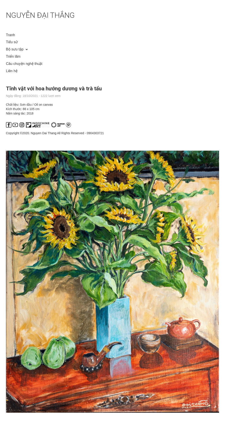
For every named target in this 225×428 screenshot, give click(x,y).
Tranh (10, 35)
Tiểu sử (12, 42)
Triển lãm (13, 56)
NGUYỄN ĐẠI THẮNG (40, 15)
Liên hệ (12, 71)
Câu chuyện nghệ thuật (24, 64)
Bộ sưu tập (15, 49)
